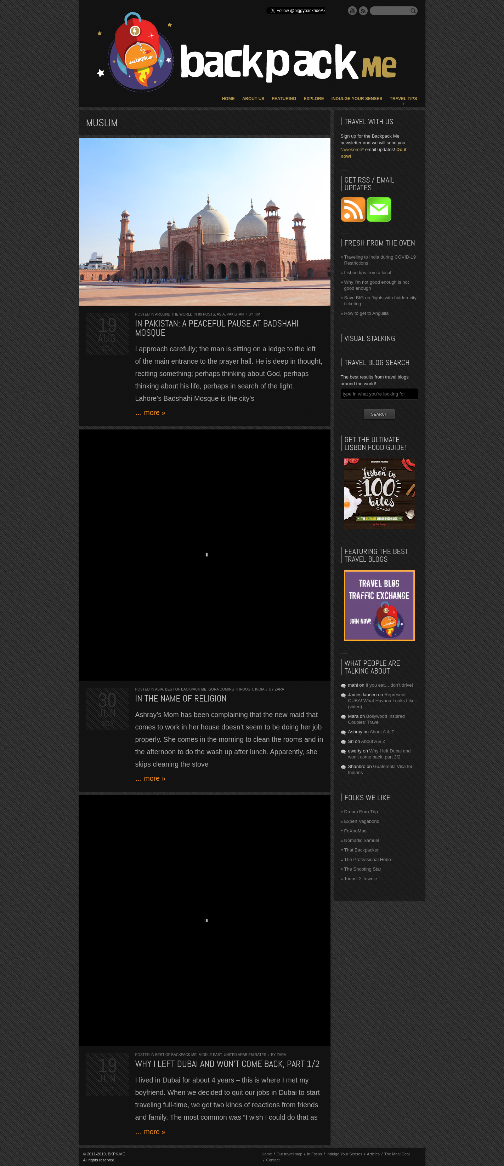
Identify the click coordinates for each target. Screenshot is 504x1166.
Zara (279, 689)
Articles (373, 1154)
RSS (363, 10)
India (259, 689)
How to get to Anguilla (366, 313)
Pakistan (235, 314)
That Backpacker (361, 850)
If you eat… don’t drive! (389, 685)
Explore (314, 98)
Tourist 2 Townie (360, 878)
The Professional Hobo (367, 859)
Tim (257, 314)
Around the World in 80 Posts (185, 314)
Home (228, 98)
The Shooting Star (362, 869)
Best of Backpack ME (185, 689)
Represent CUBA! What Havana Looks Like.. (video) (382, 700)
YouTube (352, 10)
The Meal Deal (397, 1154)
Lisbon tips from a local (367, 272)
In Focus (314, 1154)
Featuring (284, 98)
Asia (221, 314)
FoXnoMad (355, 830)
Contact (273, 1160)
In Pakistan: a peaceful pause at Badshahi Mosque (217, 328)
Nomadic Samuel (361, 840)
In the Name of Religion (181, 698)
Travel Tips (403, 98)
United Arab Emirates (245, 1055)
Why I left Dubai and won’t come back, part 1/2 (227, 1064)
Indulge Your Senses (357, 98)
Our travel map (289, 1154)
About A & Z (382, 731)
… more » (150, 412)
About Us (253, 98)
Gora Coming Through (230, 689)
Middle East (210, 1055)
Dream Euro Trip (361, 811)
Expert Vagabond (362, 821)
